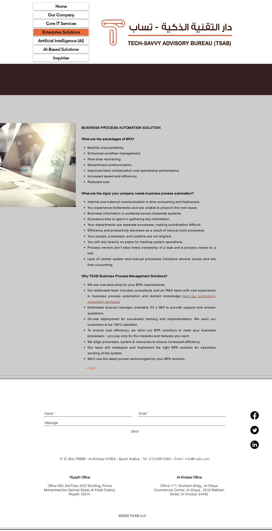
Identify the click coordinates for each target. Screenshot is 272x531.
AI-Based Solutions (61, 49)
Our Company (61, 15)
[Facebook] (254, 415)
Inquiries (61, 58)
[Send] (135, 431)
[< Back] (91, 367)
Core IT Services (61, 23)
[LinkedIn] (254, 445)
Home (61, 6)
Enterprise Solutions (61, 32)
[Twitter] (254, 430)
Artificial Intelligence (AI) (61, 40)
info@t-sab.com (197, 459)
